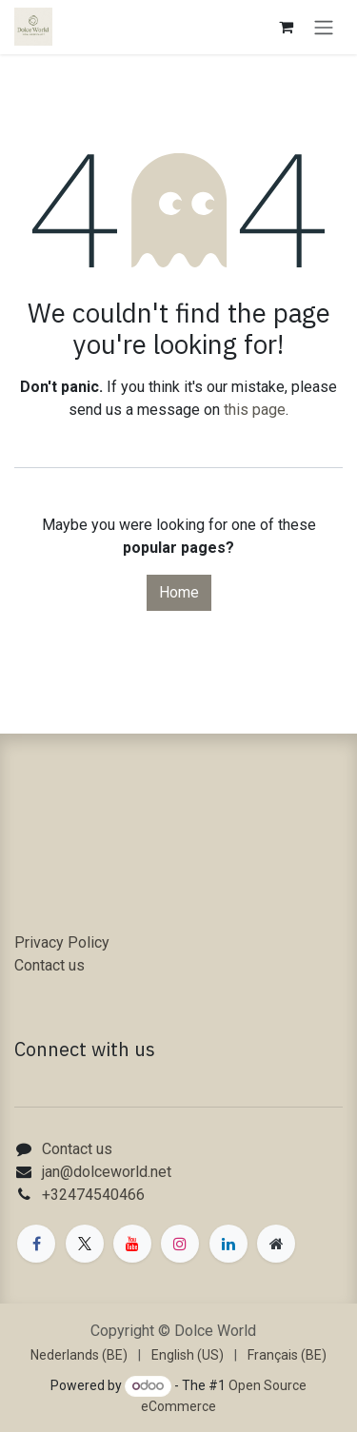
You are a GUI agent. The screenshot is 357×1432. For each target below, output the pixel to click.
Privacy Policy (61, 942)
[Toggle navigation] (324, 27)
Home (179, 592)
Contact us (49, 965)
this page (255, 410)
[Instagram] (180, 1244)
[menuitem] (79, 1355)
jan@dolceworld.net (106, 1172)
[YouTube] (132, 1244)
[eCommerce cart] (286, 27)
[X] (85, 1244)
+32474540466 (93, 1195)
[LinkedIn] (228, 1244)
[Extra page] (276, 1244)
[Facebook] (36, 1244)
